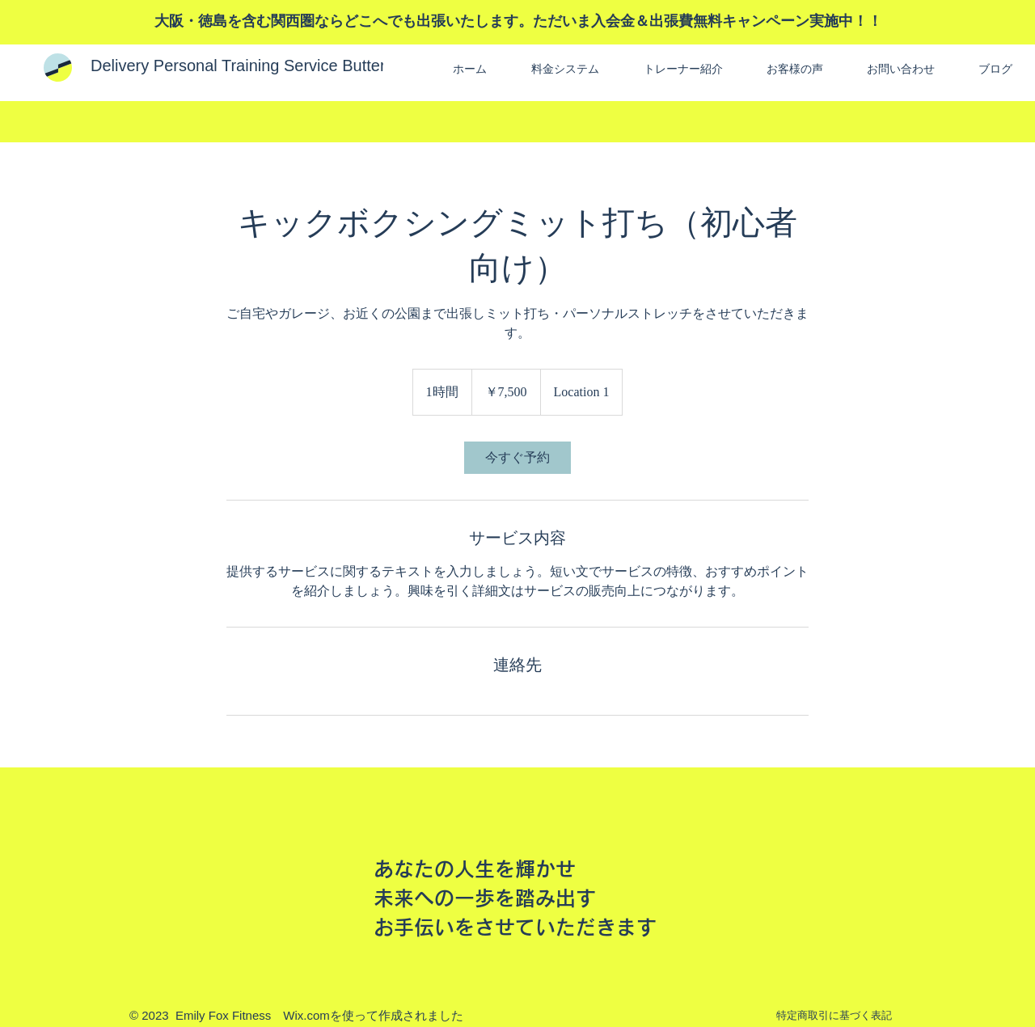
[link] (517, 458)
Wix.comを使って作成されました (373, 1015)
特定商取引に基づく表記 (834, 1015)
